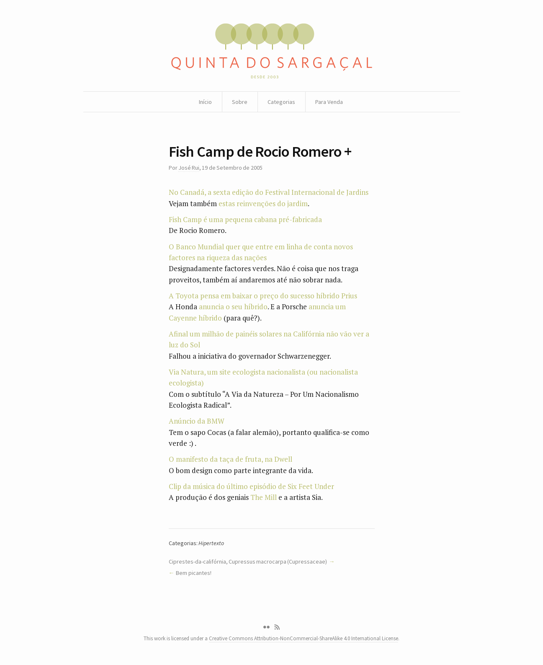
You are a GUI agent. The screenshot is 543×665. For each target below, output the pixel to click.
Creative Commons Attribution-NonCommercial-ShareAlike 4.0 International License (303, 638)
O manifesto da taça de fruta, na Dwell (230, 459)
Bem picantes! (193, 573)
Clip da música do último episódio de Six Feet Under (251, 486)
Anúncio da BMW (196, 421)
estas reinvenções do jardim (263, 203)
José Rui (188, 167)
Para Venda (329, 102)
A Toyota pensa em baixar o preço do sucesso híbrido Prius (263, 295)
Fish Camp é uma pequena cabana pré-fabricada (245, 219)
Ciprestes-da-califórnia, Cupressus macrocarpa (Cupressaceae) (248, 561)
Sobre (239, 102)
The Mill (263, 497)
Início (205, 102)
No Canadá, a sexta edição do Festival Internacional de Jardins (268, 192)
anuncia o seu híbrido (233, 306)
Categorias (281, 102)
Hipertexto (211, 543)
